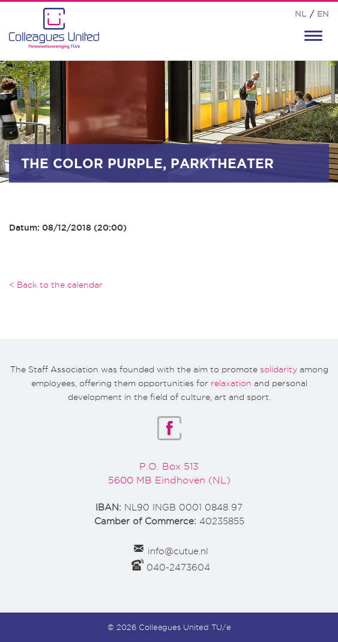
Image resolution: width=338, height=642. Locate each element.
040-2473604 (178, 567)
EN (323, 14)
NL (301, 14)
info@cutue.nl (178, 551)
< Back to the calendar (56, 284)
